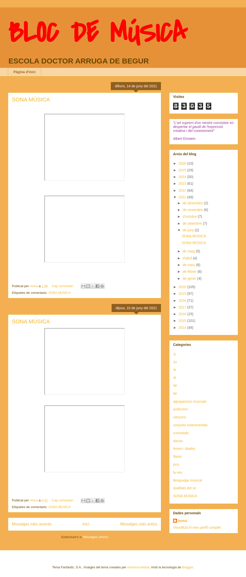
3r (174, 370)
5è (175, 386)
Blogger (187, 567)
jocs (176, 464)
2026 (183, 163)
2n (175, 362)
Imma (182, 521)
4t (174, 378)
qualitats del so (184, 488)
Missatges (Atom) (95, 537)
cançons (179, 417)
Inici (85, 524)
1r (174, 354)
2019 (183, 294)
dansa (178, 441)
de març (189, 265)
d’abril (188, 258)
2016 (183, 314)
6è (175, 393)
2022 (183, 190)
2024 (183, 177)
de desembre (193, 203)
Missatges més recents (31, 524)
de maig (189, 251)
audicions (180, 409)
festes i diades (184, 449)
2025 (183, 170)
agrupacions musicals (190, 401)
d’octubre (190, 216)
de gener (190, 278)
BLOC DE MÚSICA (97, 33)
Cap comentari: (63, 286)
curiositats (181, 433)
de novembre (193, 210)
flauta (177, 456)
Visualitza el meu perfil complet (197, 527)
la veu (177, 472)
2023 (183, 183)
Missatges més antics (138, 524)
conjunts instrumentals (190, 425)
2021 (183, 197)
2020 (183, 287)
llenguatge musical (187, 480)
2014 (183, 328)
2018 (183, 301)
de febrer (190, 271)
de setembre (193, 223)
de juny (189, 230)
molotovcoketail (138, 567)
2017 (183, 307)
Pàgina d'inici (24, 72)
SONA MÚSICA (31, 99)
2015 (183, 321)
